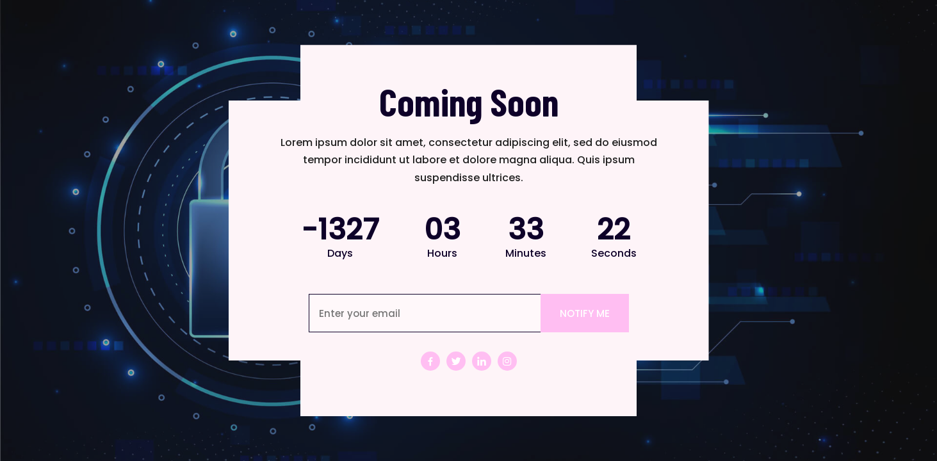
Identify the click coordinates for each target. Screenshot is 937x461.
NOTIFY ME (585, 313)
